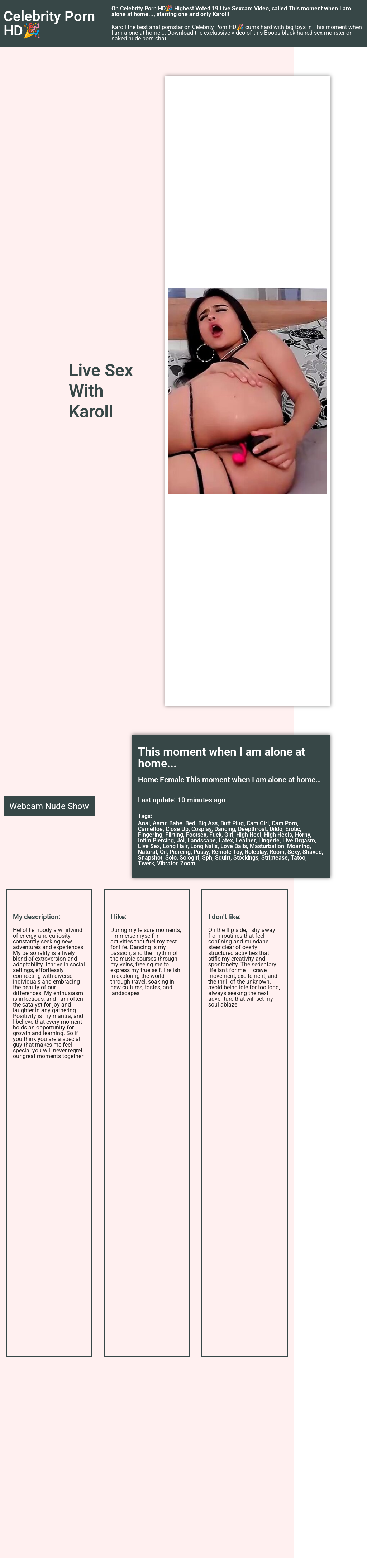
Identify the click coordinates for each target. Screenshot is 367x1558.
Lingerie (269, 840)
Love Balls (233, 846)
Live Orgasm (298, 840)
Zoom (187, 863)
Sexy (293, 852)
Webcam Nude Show (49, 806)
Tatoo (298, 857)
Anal (144, 823)
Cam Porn (284, 823)
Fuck (215, 834)
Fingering (150, 834)
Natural (147, 852)
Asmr (159, 823)
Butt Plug (232, 823)
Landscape (201, 840)
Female (172, 779)
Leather (246, 840)
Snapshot (150, 857)
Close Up (177, 829)
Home (148, 779)
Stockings (245, 857)
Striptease (274, 857)
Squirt (222, 857)
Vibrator (167, 863)
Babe (175, 823)
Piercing (180, 852)
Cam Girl (258, 823)
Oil (163, 852)
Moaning (298, 846)
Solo (171, 857)
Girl (228, 834)
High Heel (248, 834)
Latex (226, 840)
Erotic (292, 829)
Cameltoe (150, 829)
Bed (190, 823)
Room (277, 852)
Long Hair (175, 846)
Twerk (146, 863)
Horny (302, 834)
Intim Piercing (156, 840)
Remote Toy (226, 852)
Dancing (224, 829)
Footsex (196, 834)
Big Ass (208, 823)
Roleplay (256, 852)
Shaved (312, 852)
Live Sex (149, 846)
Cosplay (201, 829)
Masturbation (267, 846)
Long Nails (204, 846)
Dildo (276, 829)
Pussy (201, 852)
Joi (181, 840)
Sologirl (189, 857)
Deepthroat (252, 829)
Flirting (174, 834)
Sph (207, 857)
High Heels (278, 834)
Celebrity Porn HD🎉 (49, 23)
